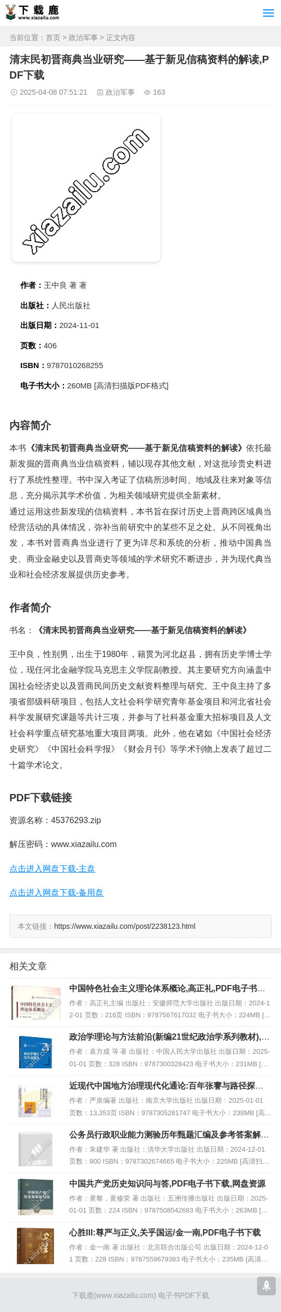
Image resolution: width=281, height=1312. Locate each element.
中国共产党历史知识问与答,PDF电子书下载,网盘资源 (167, 1183)
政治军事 (83, 37)
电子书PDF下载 (183, 1295)
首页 (53, 37)
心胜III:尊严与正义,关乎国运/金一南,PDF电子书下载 (165, 1232)
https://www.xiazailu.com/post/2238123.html (125, 926)
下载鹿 (83, 1295)
